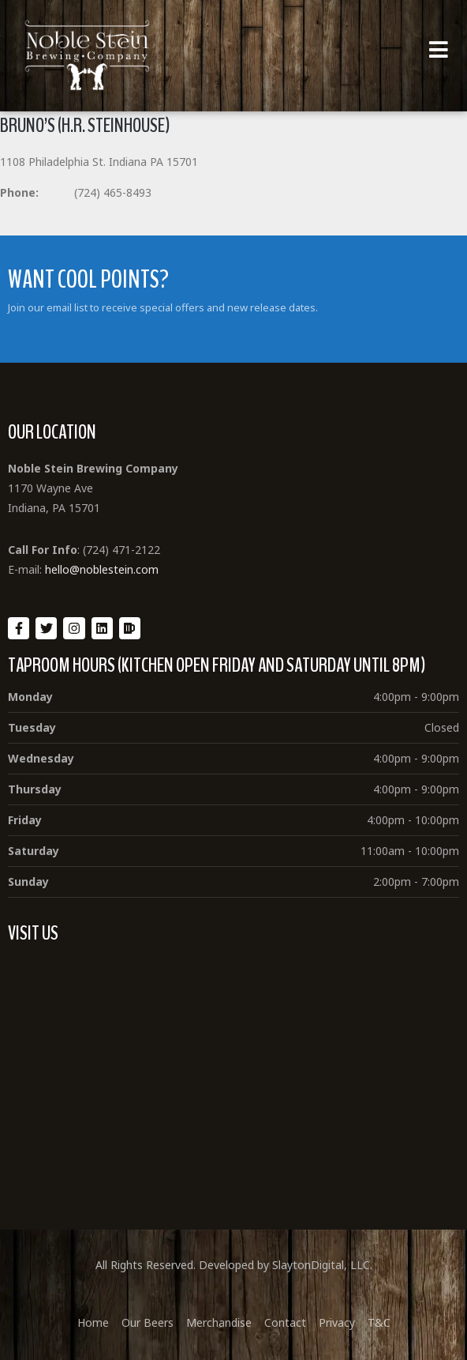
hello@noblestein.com (102, 569)
